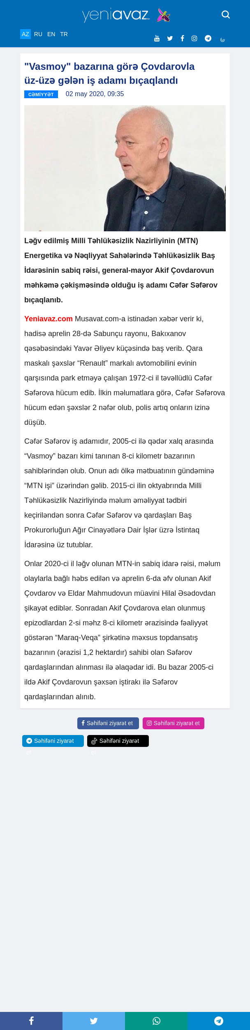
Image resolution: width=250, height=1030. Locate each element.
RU (38, 34)
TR (64, 34)
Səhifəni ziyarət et (107, 723)
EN (51, 34)
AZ (25, 34)
